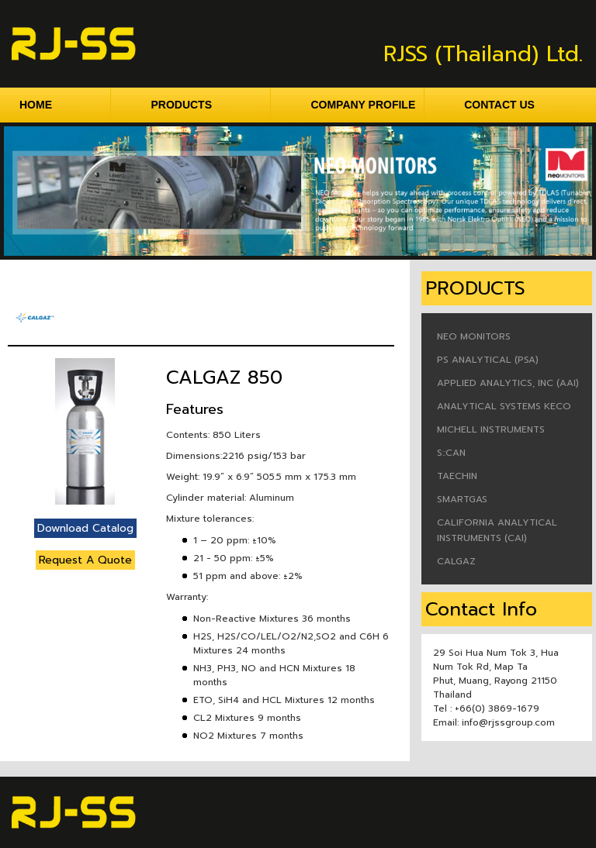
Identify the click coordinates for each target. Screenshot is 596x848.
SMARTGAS (462, 499)
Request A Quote (85, 560)
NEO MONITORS (474, 336)
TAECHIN (457, 476)
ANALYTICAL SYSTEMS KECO (504, 406)
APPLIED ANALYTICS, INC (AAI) (508, 383)
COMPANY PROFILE (367, 105)
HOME (65, 105)
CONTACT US (499, 104)
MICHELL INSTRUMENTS (491, 429)
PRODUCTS (211, 105)
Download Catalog (85, 528)
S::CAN (451, 453)
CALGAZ (456, 561)
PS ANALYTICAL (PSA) (488, 360)
